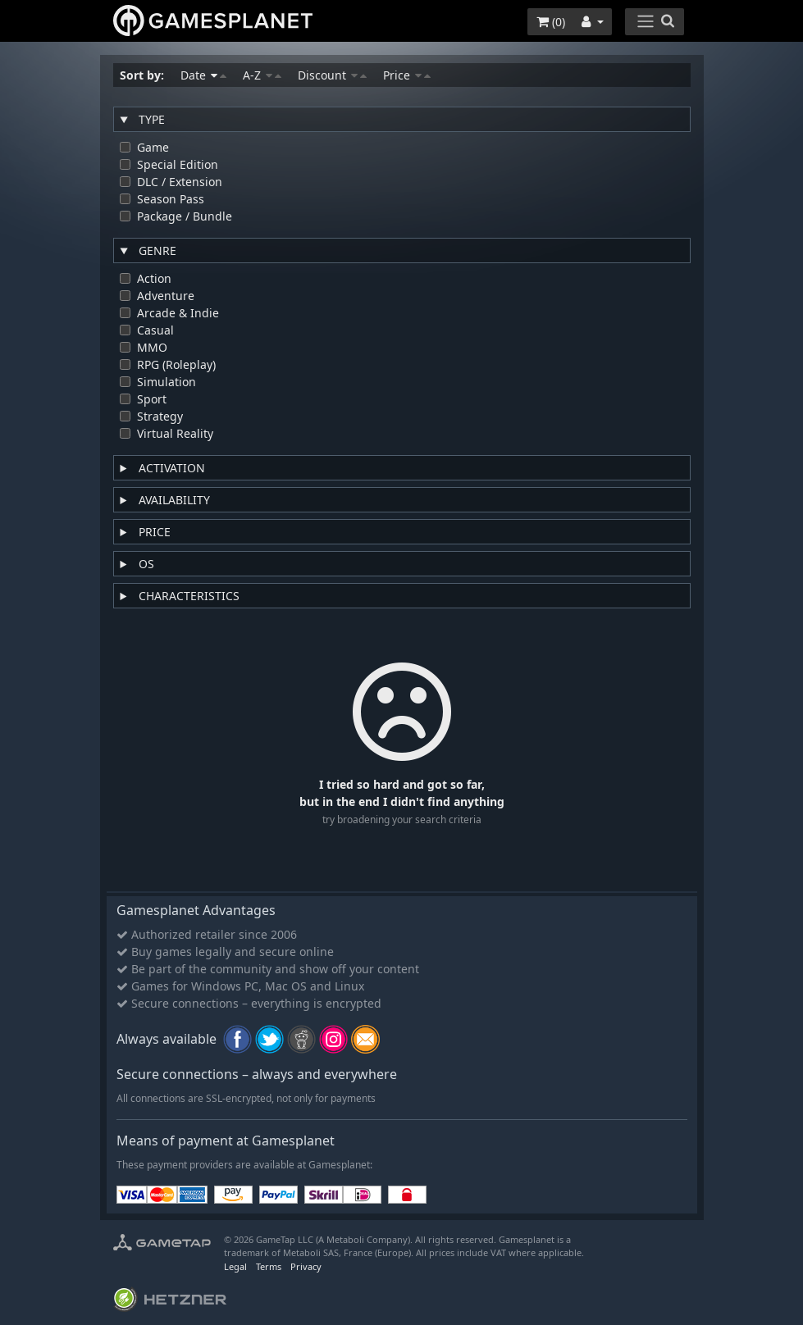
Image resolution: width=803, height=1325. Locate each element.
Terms (268, 1266)
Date (203, 75)
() (550, 22)
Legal (235, 1266)
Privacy (306, 1266)
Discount (332, 75)
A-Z (262, 75)
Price (407, 75)
